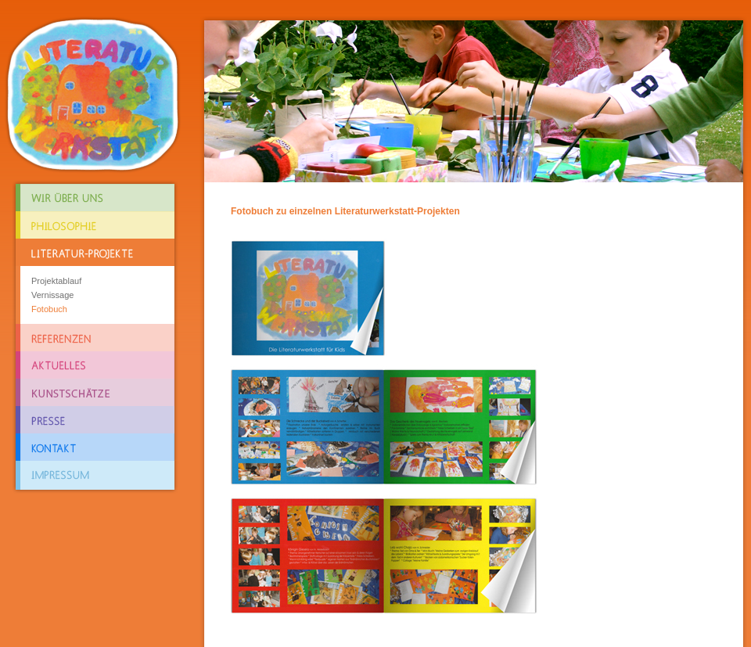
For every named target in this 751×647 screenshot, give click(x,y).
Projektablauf (56, 281)
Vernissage (52, 295)
